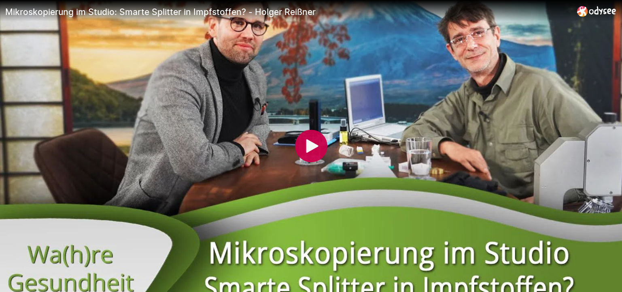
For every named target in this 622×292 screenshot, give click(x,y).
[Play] (311, 146)
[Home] (597, 11)
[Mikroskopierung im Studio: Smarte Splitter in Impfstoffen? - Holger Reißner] (287, 11)
